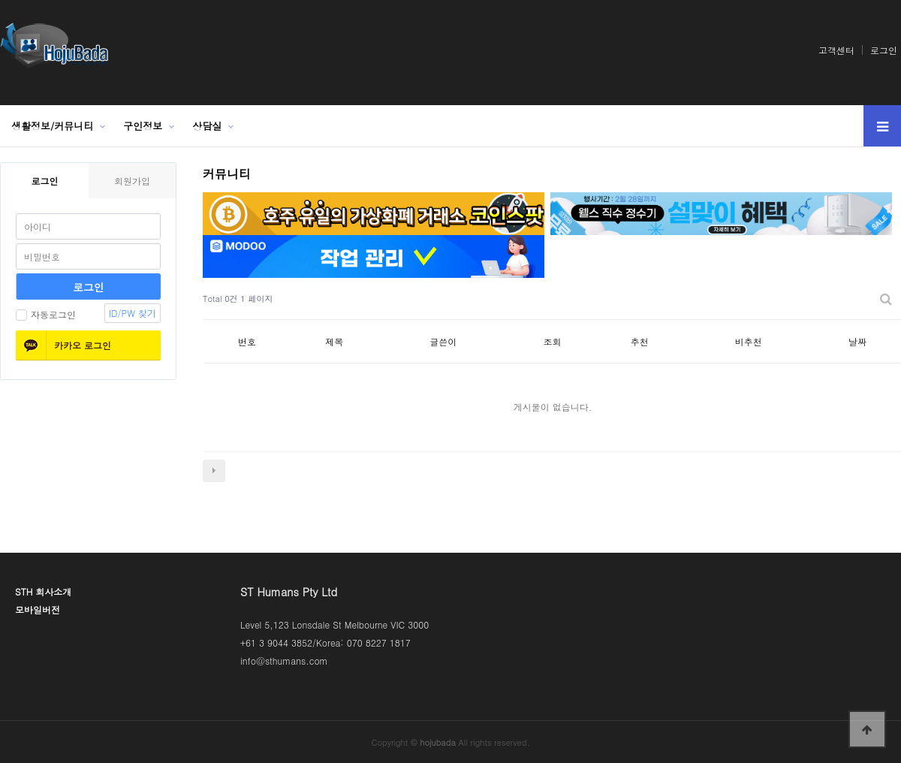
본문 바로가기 (0, 0)
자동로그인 (46, 314)
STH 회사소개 (43, 591)
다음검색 (214, 471)
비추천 (748, 341)
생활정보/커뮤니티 (52, 126)
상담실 (206, 126)
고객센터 (836, 50)
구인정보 (142, 126)
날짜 (857, 341)
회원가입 (132, 180)
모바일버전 (37, 609)
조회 (553, 341)
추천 (640, 341)
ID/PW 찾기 (132, 312)
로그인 (883, 50)
